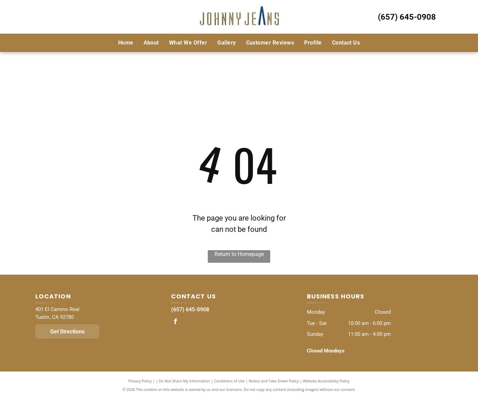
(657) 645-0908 (407, 17)
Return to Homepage (239, 254)
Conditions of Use (229, 380)
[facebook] (175, 322)
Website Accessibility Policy (326, 380)
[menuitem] (126, 42)
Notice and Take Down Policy (274, 380)
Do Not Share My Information (184, 380)
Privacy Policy (140, 380)
